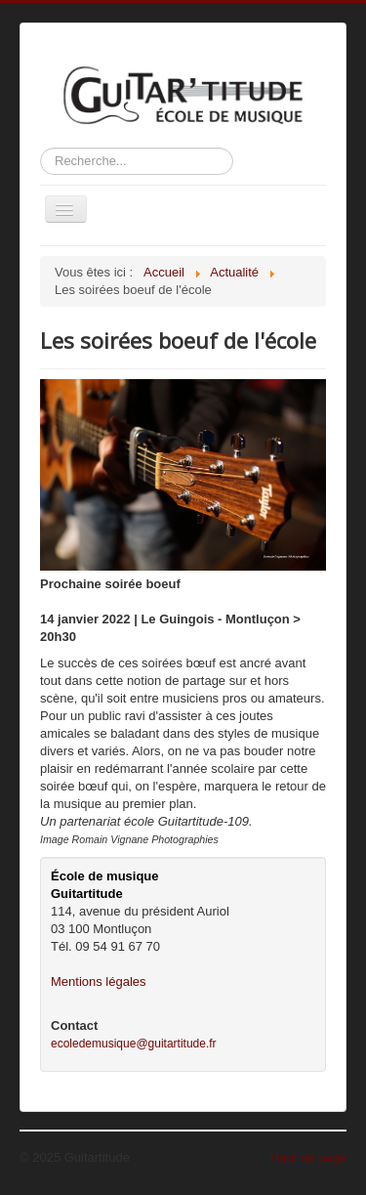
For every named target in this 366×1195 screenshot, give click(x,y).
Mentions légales (98, 981)
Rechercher (40, 148)
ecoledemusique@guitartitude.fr (134, 1043)
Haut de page (308, 1157)
